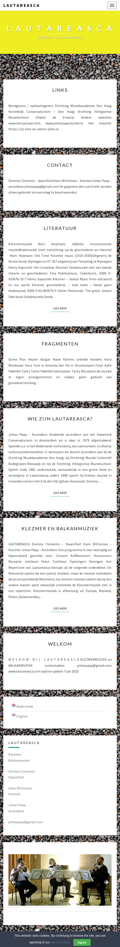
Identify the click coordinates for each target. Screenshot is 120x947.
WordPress (69, 937)
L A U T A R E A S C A (21, 5)
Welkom (60, 644)
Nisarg (96, 937)
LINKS (60, 90)
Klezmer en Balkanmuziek (60, 528)
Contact (60, 165)
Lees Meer (61, 308)
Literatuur (60, 228)
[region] (60, 883)
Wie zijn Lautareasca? (60, 419)
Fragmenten (60, 344)
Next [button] (106, 882)
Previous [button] (14, 882)
